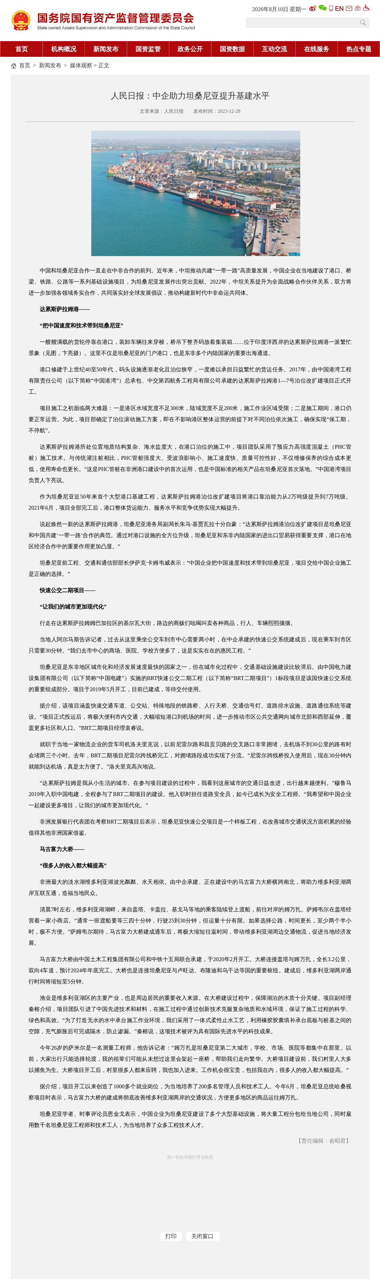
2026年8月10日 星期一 (279, 9)
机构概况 (63, 49)
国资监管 (148, 49)
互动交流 (274, 49)
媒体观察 (81, 65)
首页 (21, 49)
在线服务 (316, 49)
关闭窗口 (202, 1236)
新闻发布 (105, 49)
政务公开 (190, 49)
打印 (171, 1236)
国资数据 (232, 49)
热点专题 (358, 49)
